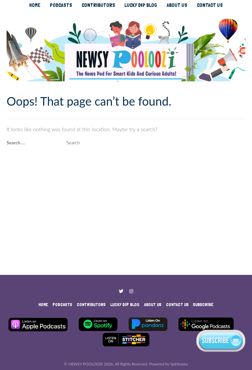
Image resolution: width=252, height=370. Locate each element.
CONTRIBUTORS (98, 5)
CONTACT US (210, 5)
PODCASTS (61, 5)
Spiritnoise (179, 363)
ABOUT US (177, 5)
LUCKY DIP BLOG (140, 5)
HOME (34, 5)
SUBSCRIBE (203, 304)
